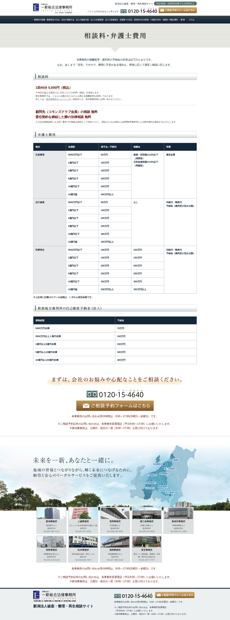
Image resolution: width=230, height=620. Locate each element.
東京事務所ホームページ (57, 99)
